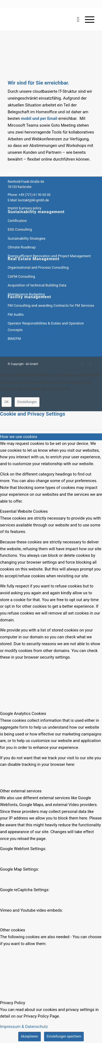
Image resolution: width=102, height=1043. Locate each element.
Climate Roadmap (22, 247)
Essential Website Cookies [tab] (24, 511)
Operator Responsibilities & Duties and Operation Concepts (46, 326)
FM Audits (16, 314)
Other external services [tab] (21, 791)
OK (6, 402)
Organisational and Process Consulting (38, 267)
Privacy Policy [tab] (12, 1002)
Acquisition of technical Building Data (37, 285)
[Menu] (86, 19)
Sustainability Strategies (26, 238)
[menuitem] (75, 19)
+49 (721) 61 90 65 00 (34, 195)
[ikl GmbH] (42, 19)
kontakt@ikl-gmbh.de (33, 200)
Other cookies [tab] (12, 930)
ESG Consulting (20, 229)
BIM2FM (14, 339)
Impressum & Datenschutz (24, 1026)
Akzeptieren (29, 1036)
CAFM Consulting (21, 276)
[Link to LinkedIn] (82, 364)
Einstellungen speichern (64, 1036)
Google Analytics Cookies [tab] (23, 713)
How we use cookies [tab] (18, 436)
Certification (17, 221)
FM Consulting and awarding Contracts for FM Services (51, 305)
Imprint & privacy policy (24, 208)
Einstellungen (27, 402)
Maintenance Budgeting (26, 294)
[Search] (75, 19)
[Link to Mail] (90, 364)
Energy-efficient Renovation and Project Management (49, 256)
